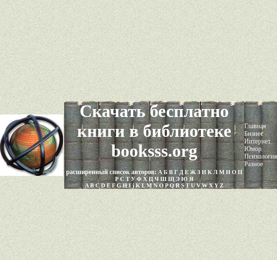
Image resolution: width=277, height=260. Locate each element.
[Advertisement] (138, 50)
